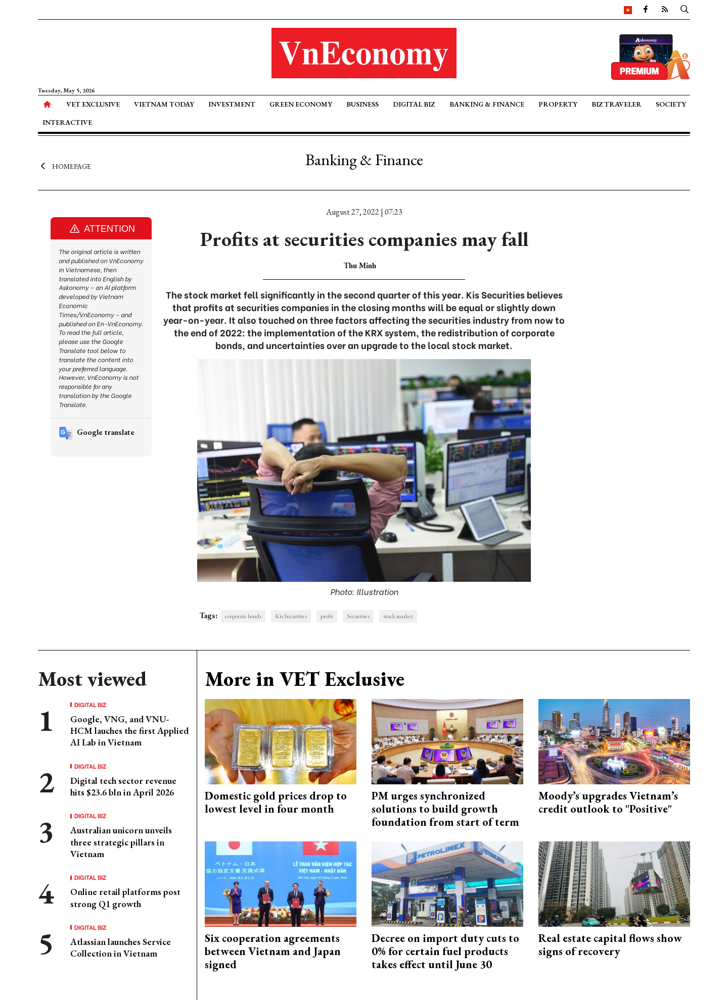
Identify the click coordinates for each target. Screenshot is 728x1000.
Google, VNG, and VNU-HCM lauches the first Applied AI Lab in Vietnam (129, 730)
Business (362, 104)
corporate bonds (243, 616)
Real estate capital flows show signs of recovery (610, 945)
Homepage (64, 165)
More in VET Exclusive (304, 679)
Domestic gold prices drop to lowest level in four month (276, 802)
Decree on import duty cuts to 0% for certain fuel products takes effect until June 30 (445, 951)
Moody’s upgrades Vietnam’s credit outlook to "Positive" (608, 802)
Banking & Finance (486, 104)
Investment (231, 104)
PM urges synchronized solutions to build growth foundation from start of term (445, 809)
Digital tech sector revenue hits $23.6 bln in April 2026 (123, 786)
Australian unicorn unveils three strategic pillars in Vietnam (121, 842)
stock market (398, 616)
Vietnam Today (164, 104)
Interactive (67, 122)
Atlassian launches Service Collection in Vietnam (120, 947)
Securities (358, 616)
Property (557, 104)
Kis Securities (291, 616)
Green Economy (300, 104)
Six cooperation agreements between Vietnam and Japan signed (273, 951)
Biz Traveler (617, 104)
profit (327, 616)
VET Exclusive (93, 104)
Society (671, 104)
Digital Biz (414, 104)
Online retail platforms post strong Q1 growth (125, 897)
